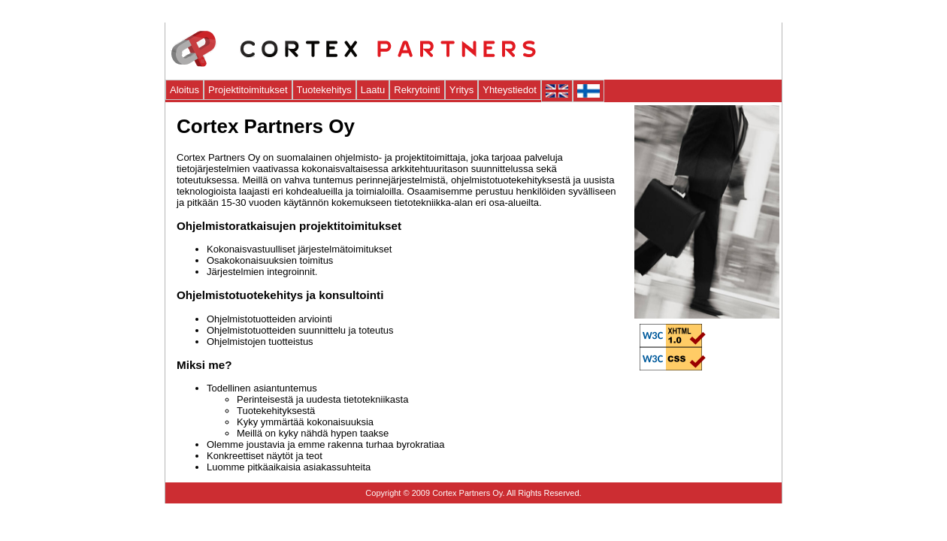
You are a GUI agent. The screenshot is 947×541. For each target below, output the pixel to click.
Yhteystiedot (510, 89)
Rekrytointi (417, 89)
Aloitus (184, 89)
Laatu (373, 89)
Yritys (461, 89)
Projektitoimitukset (247, 89)
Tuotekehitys (324, 89)
